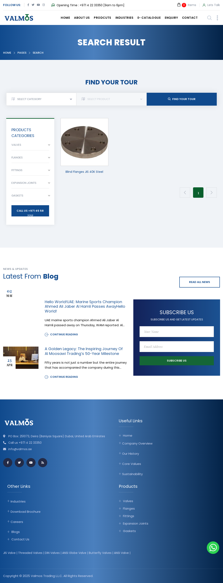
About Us (82, 18)
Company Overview (137, 443)
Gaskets (129, 531)
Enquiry (171, 18)
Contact (190, 18)
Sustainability (132, 474)
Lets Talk (211, 5)
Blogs (15, 531)
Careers (17, 522)
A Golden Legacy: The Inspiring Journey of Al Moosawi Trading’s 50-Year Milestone (84, 355)
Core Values (131, 464)
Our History (130, 453)
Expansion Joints (135, 523)
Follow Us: (12, 5)
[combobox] (41, 99)
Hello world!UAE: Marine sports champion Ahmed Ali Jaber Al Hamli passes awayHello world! (85, 310)
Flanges (129, 508)
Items (186, 4)
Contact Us (20, 539)
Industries (124, 18)
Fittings (128, 516)
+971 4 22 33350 (91, 5)
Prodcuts (102, 18)
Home (65, 18)
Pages (21, 53)
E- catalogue (149, 18)
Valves (128, 501)
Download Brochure (26, 511)
